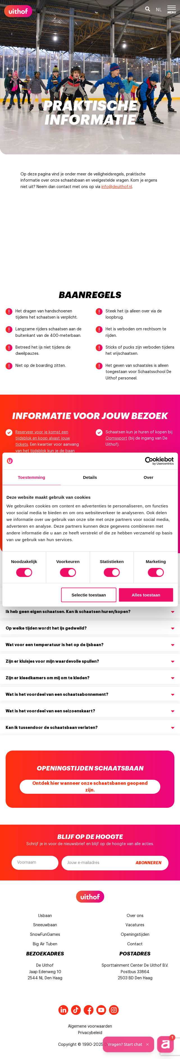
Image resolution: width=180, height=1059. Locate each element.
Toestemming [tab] (31, 477)
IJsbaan (45, 916)
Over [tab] (149, 477)
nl (159, 10)
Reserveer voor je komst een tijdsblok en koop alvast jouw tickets (42, 438)
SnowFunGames (45, 935)
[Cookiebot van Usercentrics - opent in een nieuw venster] (149, 461)
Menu (171, 10)
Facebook (89, 1010)
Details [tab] (90, 477)
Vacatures (135, 925)
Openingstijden (135, 935)
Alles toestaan (146, 595)
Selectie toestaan (89, 595)
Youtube (101, 1010)
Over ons (135, 916)
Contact (135, 944)
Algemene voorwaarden (90, 1026)
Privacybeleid (90, 1033)
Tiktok (76, 1010)
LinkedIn (63, 1010)
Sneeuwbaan (45, 925)
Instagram (114, 1010)
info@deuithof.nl (116, 187)
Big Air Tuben (45, 944)
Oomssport (116, 438)
